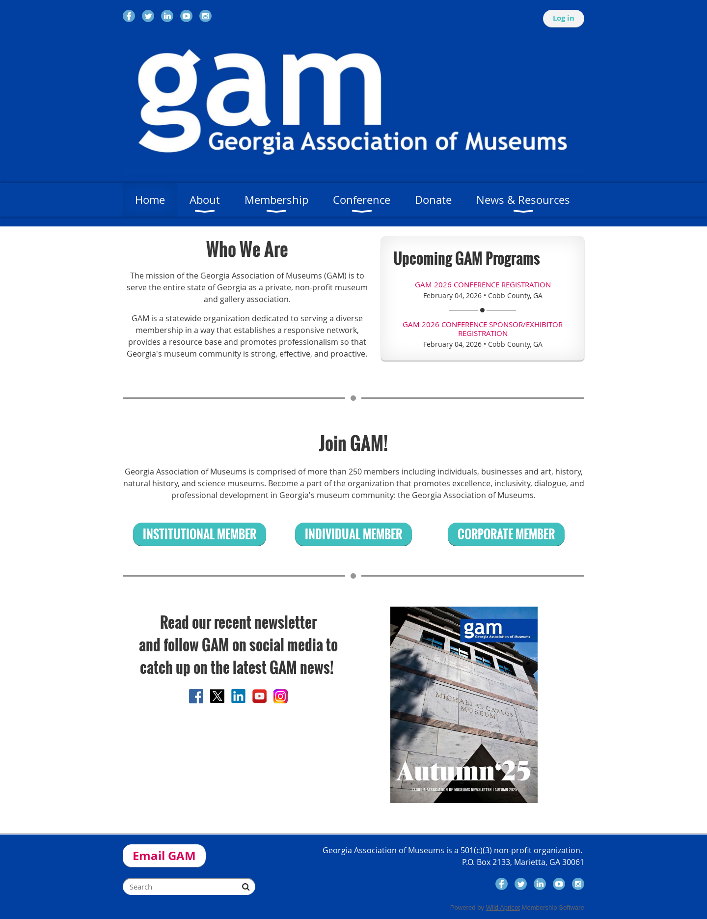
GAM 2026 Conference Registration (483, 284)
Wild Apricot (503, 907)
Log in (563, 18)
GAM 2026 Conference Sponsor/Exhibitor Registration (483, 328)
